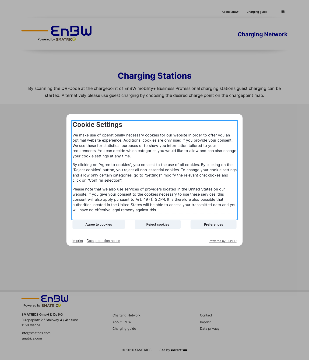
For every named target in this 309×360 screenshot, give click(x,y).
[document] (155, 169)
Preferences (213, 224)
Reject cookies (157, 224)
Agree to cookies (98, 224)
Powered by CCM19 (223, 241)
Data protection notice (103, 241)
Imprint (78, 241)
